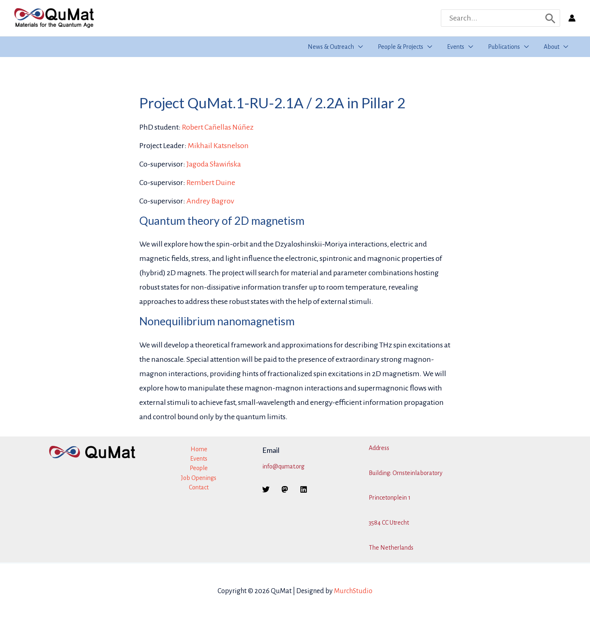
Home (199, 449)
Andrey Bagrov (210, 201)
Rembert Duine (210, 182)
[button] (365, 47)
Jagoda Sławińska (213, 164)
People (199, 468)
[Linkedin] (303, 489)
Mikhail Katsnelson (218, 146)
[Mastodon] (284, 489)
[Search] (550, 18)
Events (198, 458)
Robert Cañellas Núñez (218, 127)
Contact (199, 487)
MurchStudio (353, 591)
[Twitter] (266, 489)
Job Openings (198, 478)
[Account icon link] (572, 18)
